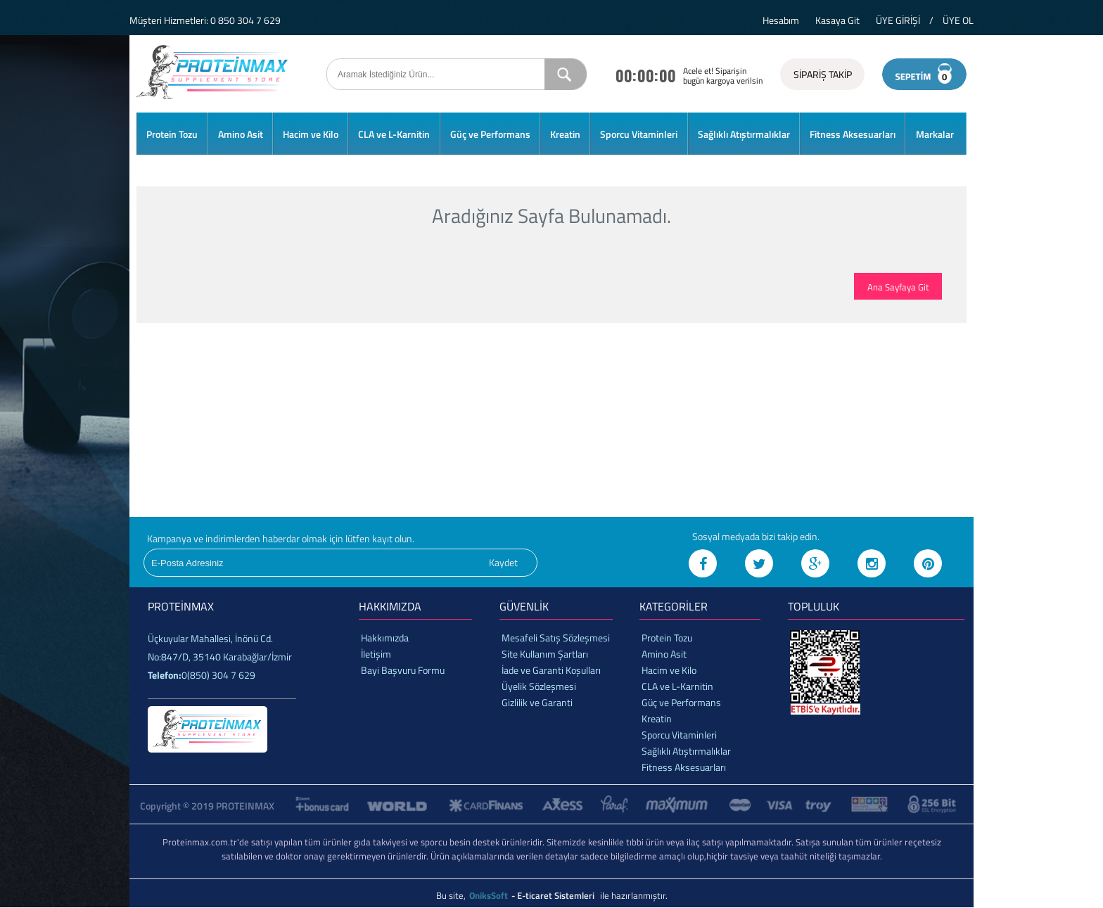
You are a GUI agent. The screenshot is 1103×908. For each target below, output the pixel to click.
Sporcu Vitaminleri (638, 134)
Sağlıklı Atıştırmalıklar (744, 134)
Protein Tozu (172, 134)
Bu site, (452, 895)
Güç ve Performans (490, 134)
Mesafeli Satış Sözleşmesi (556, 637)
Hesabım (781, 20)
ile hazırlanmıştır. (634, 895)
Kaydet (503, 562)
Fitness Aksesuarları (852, 134)
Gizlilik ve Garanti (537, 702)
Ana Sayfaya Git (898, 287)
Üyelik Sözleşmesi (539, 686)
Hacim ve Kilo (310, 134)
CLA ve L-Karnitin (394, 134)
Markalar (935, 134)
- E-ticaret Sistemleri (555, 895)
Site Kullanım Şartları (545, 653)
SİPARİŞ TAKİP (822, 74)
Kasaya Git (837, 20)
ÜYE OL (958, 20)
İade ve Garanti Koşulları (551, 670)
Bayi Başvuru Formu (403, 670)
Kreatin (565, 134)
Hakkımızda (385, 637)
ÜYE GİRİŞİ (898, 20)
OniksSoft (489, 895)
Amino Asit (240, 134)
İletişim (376, 653)
